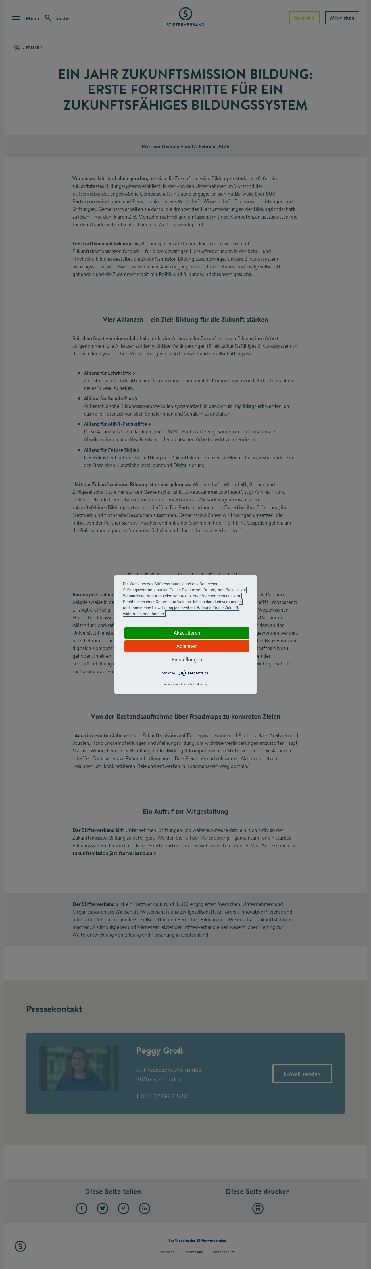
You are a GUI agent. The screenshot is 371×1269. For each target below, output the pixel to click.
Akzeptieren (187, 633)
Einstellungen (187, 660)
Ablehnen (186, 646)
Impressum (170, 684)
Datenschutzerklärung (193, 684)
